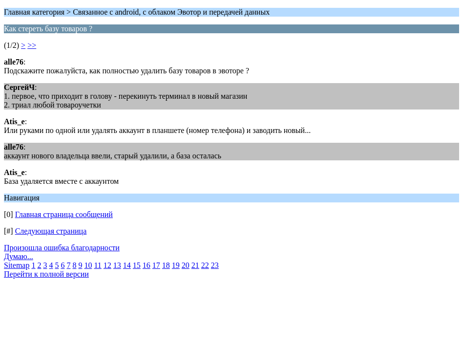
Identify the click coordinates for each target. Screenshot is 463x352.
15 (137, 265)
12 (107, 265)
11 (97, 265)
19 (176, 265)
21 (195, 265)
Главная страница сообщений (64, 214)
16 (146, 265)
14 (127, 265)
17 (156, 265)
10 (88, 265)
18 (166, 265)
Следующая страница (51, 231)
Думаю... (18, 256)
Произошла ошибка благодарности (62, 247)
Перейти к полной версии (46, 274)
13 (117, 265)
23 (215, 265)
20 (185, 265)
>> (31, 45)
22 (205, 265)
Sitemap (16, 265)
